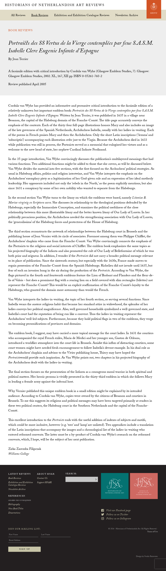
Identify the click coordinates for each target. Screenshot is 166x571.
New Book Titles (15, 509)
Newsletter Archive (126, 15)
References (16, 496)
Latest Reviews (19, 474)
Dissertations (14, 513)
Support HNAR (44, 483)
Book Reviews (39, 15)
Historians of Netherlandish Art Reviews (55, 5)
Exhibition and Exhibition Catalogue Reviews (81, 15)
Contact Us (42, 478)
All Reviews (18, 15)
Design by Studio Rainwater (147, 556)
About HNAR (46, 474)
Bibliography (14, 505)
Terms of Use (152, 531)
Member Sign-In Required (19, 501)
